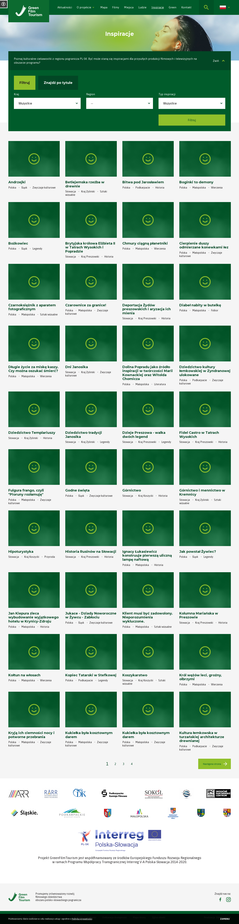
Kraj (16, 94)
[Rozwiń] (93, 7)
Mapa (103, 7)
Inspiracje (157, 7)
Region (90, 94)
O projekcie (84, 7)
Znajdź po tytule (58, 83)
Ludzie (142, 7)
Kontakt (186, 7)
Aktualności (64, 7)
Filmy (115, 7)
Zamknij (225, 919)
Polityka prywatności (82, 919)
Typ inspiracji (167, 94)
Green (172, 7)
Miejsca (128, 7)
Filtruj (24, 83)
